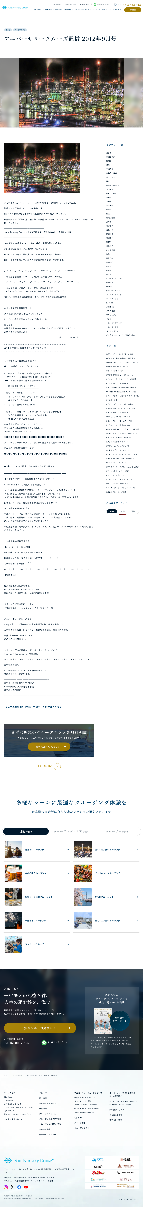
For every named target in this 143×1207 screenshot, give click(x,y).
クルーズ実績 (114, 9)
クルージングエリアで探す (50, 1119)
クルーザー (37, 9)
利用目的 (48, 9)
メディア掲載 (79, 1123)
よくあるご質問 (115, 1115)
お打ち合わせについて (12, 1104)
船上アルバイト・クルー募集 (85, 1108)
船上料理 (58, 9)
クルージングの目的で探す (50, 1124)
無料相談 (133, 10)
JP (116, 4)
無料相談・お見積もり (48, 746)
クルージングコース (82, 9)
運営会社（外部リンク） (83, 1097)
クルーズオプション (100, 9)
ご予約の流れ (9, 1100)
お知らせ (78, 1117)
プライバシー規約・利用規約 (85, 1104)
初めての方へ (57, 4)
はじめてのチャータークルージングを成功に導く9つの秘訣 (123, 1103)
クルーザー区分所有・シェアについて (18, 1107)
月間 (133, 511)
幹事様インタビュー (47, 1134)
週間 (122, 511)
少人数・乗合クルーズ (13, 1119)
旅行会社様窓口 (85, 4)
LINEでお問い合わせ (101, 4)
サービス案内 (9, 1093)
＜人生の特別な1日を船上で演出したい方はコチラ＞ (33, 707)
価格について (9, 1111)
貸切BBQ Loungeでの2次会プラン (17, 1114)
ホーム (6, 1075)
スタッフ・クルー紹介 (83, 1101)
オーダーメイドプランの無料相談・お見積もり (122, 1094)
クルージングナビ (81, 1128)
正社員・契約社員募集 (83, 1112)
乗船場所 (67, 9)
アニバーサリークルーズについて (88, 1093)
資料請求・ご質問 (70, 4)
